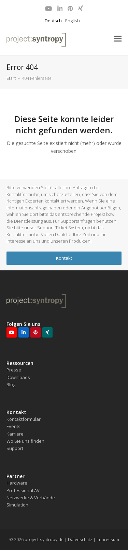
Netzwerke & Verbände (30, 497)
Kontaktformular (23, 419)
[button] (118, 39)
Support (14, 448)
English (72, 20)
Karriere (15, 434)
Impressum (108, 539)
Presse (13, 370)
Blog (10, 384)
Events (13, 426)
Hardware (16, 483)
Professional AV (23, 490)
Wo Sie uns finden (25, 441)
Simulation (17, 505)
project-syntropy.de (44, 539)
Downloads (18, 377)
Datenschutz (80, 539)
